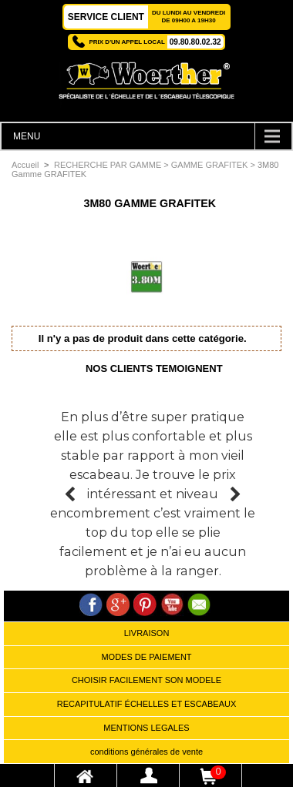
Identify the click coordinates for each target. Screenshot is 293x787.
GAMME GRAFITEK (209, 164)
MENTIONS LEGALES (146, 727)
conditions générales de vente (146, 751)
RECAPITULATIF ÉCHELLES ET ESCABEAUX (147, 703)
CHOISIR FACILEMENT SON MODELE (146, 680)
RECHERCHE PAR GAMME (107, 164)
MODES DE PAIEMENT (146, 656)
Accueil (25, 164)
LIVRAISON (147, 633)
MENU (26, 136)
